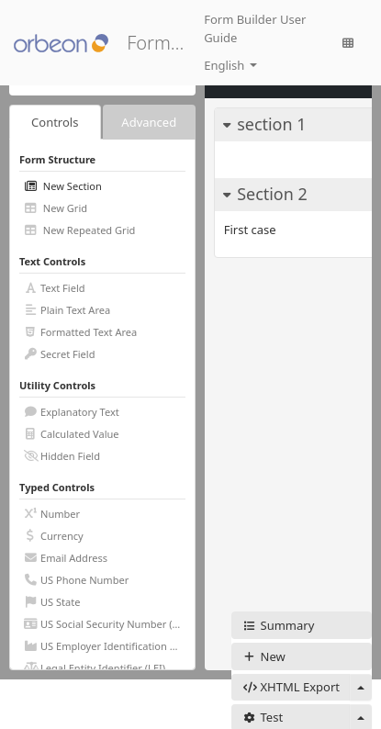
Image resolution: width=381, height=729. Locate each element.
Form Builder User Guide (255, 28)
